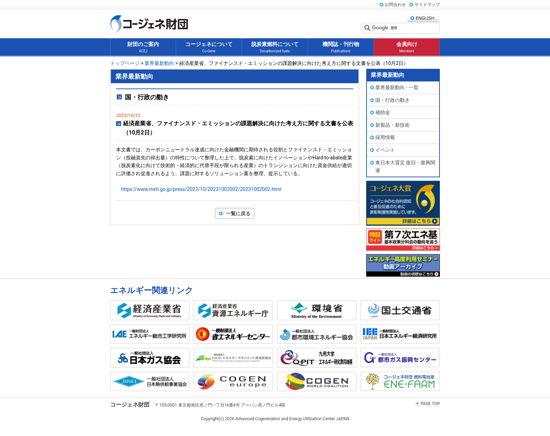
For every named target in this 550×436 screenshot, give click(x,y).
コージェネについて (209, 47)
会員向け (406, 47)
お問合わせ (395, 4)
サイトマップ (427, 4)
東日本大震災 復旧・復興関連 (405, 166)
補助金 (382, 112)
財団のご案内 (143, 47)
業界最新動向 (159, 63)
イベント (385, 150)
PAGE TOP (430, 403)
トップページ (125, 63)
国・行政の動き (392, 100)
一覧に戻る (238, 213)
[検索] (405, 28)
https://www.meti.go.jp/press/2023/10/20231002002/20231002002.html (201, 189)
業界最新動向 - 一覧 (396, 87)
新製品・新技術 (392, 125)
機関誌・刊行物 (340, 47)
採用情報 (385, 137)
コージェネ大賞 (403, 203)
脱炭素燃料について (275, 47)
